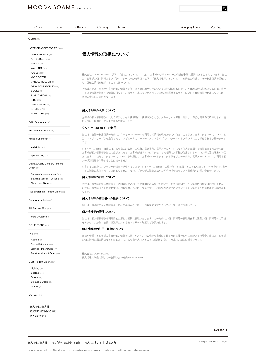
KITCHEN (38, 109)
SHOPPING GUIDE (191, 26)
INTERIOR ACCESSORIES (46, 48)
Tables (36, 277)
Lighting (37, 268)
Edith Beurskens (39, 122)
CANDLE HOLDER (43, 81)
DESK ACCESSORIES (45, 86)
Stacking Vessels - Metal (46, 174)
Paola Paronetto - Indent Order (47, 191)
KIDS (36, 100)
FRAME (37, 63)
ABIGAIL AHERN (40, 208)
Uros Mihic (37, 147)
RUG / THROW (41, 95)
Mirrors (36, 286)
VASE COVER (40, 77)
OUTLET (35, 294)
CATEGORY (103, 26)
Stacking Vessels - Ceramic (47, 178)
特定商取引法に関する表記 (66, 342)
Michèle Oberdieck (40, 138)
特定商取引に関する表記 (43, 311)
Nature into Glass (42, 183)
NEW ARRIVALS (42, 54)
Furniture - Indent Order (45, 253)
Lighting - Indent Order (44, 248)
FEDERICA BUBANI (41, 130)
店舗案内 (111, 342)
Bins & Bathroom (42, 244)
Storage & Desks (41, 281)
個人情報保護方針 (39, 306)
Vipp (33, 233)
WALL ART (39, 68)
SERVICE (60, 26)
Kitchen (37, 239)
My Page (216, 26)
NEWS (121, 26)
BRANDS (81, 26)
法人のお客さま (38, 315)
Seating (37, 272)
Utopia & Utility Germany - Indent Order (46, 165)
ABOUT (39, 26)
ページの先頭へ (220, 330)
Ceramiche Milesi (40, 200)
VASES (37, 72)
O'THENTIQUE (39, 225)
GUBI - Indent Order (42, 261)
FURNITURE (40, 113)
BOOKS (36, 90)
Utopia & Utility (38, 155)
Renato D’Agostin (39, 216)
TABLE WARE (40, 104)
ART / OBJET (40, 59)
